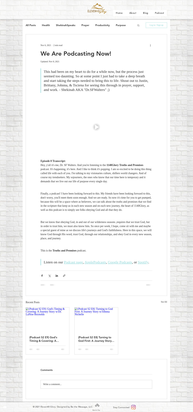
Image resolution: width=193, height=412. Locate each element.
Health (46, 25)
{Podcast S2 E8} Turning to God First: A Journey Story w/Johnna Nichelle (95, 339)
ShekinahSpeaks (65, 25)
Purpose (121, 25)
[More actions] (150, 45)
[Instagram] (5, 393)
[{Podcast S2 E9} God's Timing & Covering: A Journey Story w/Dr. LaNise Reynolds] (47, 320)
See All (164, 302)
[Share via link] (64, 275)
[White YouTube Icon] (5, 407)
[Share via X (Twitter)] (49, 275)
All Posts (31, 25)
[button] (138, 25)
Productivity (102, 25)
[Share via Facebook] (42, 275)
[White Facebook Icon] (5, 400)
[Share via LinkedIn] (56, 275)
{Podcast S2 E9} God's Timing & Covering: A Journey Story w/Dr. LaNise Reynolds (46, 339)
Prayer (85, 25)
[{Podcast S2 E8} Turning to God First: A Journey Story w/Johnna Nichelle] (96, 320)
